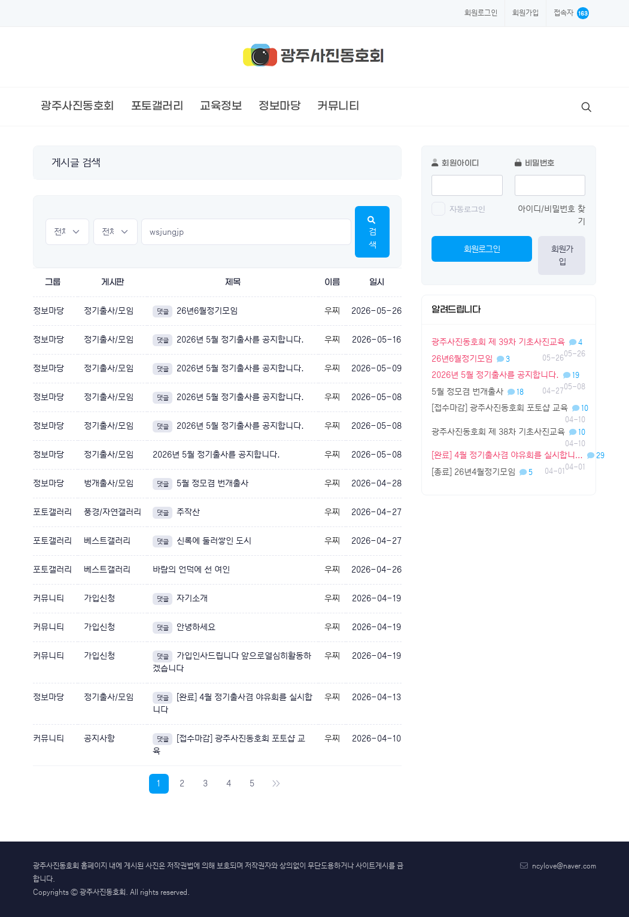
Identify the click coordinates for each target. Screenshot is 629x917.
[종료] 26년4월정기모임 (482, 472)
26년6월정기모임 (195, 311)
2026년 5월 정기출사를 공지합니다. (228, 339)
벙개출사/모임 (108, 483)
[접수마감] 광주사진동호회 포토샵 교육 (510, 408)
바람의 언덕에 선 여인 (191, 569)
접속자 (571, 13)
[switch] (438, 209)
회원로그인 (480, 12)
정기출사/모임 (108, 311)
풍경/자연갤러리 (112, 512)
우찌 (332, 311)
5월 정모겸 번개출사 (200, 483)
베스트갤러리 (107, 541)
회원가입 (525, 12)
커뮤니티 (48, 598)
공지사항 (99, 738)
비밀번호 (535, 163)
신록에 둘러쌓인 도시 (202, 541)
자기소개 (180, 598)
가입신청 (99, 598)
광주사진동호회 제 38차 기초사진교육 (508, 432)
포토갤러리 (52, 512)
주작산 (176, 512)
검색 (372, 233)
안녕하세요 (184, 627)
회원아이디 (455, 163)
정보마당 (48, 311)
